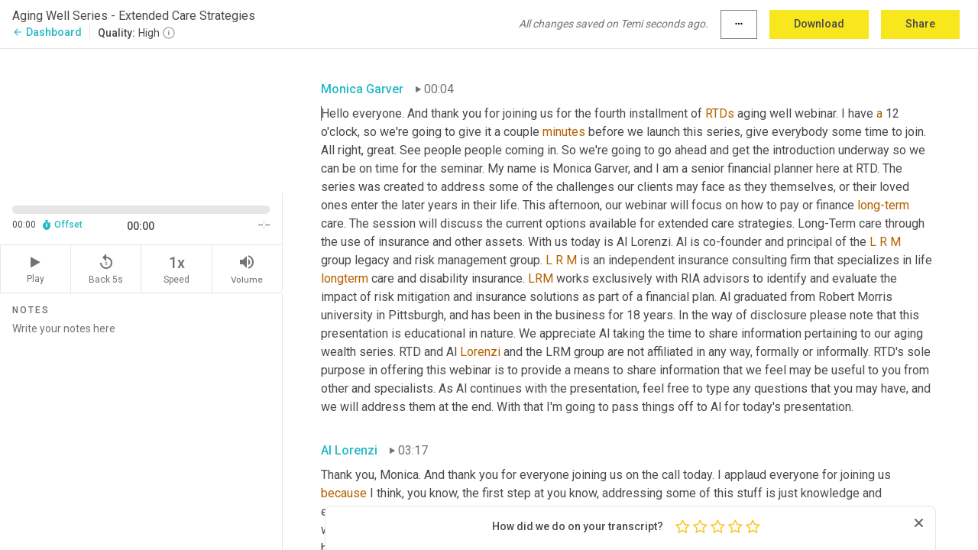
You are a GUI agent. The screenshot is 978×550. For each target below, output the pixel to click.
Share (920, 24)
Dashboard (47, 32)
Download (819, 24)
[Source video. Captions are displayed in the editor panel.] (141, 119)
